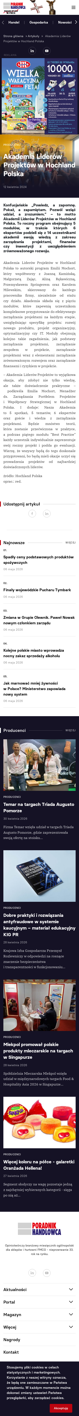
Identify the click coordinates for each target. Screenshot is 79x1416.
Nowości (65, 22)
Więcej (71, 542)
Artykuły (33, 36)
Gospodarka (38, 22)
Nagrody (11, 1339)
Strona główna (13, 36)
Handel (13, 22)
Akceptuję (61, 1408)
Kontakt (11, 1352)
